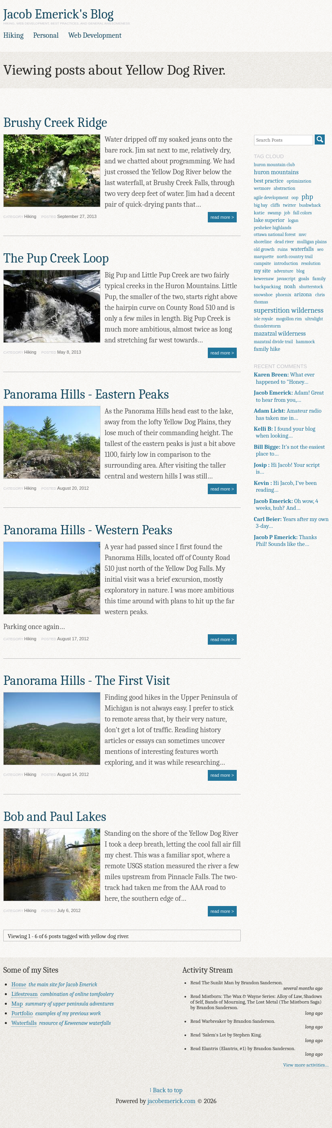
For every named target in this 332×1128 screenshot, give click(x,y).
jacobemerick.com (171, 1101)
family (319, 278)
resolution (310, 263)
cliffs (275, 205)
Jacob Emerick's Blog (58, 14)
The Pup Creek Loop (56, 258)
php (307, 197)
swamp (274, 213)
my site (262, 270)
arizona (303, 294)
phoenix (283, 294)
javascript (286, 278)
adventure (283, 271)
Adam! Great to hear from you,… (289, 396)
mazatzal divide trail (273, 341)
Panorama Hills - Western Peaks (87, 530)
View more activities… (305, 1065)
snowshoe (263, 294)
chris (320, 294)
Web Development (95, 35)
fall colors (302, 213)
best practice (268, 180)
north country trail (295, 256)
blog (300, 271)
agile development (271, 197)
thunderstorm (267, 326)
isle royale (263, 319)
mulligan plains (312, 241)
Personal (45, 35)
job (287, 213)
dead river (284, 241)
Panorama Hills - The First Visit (86, 680)
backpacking (267, 286)
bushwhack (310, 205)
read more (220, 217)
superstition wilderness (289, 310)
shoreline (263, 241)
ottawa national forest (275, 234)
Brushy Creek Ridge (55, 122)
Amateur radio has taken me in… (288, 414)
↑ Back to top (166, 1090)
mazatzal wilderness (280, 333)
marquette (264, 256)
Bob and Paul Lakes (54, 816)
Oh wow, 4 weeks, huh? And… (286, 504)
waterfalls (302, 249)
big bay (261, 205)
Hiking (13, 35)
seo (320, 249)
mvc (302, 234)
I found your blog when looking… (285, 432)
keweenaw (264, 278)
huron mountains (276, 172)
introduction (286, 263)
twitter (289, 205)
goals (303, 278)
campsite (262, 263)
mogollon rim (289, 319)
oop (294, 197)
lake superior (269, 220)
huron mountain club (274, 164)
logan (293, 220)
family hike (267, 349)
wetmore (262, 188)
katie (259, 213)
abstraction (284, 188)
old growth (264, 249)
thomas (261, 302)
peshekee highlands (272, 227)
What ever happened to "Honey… (284, 378)
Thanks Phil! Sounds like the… (285, 541)
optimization (299, 181)
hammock (305, 341)
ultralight (314, 319)
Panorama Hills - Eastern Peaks (86, 394)
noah (289, 286)
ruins (282, 249)
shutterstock (311, 286)
